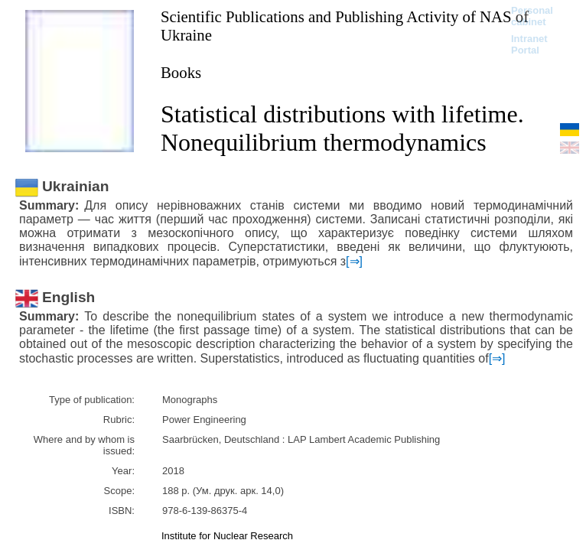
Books (181, 72)
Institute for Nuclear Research (227, 536)
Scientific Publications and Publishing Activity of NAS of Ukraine (345, 26)
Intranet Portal (529, 44)
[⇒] (354, 261)
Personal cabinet (532, 16)
